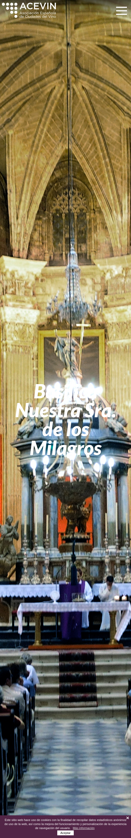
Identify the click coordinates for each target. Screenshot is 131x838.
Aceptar (66, 832)
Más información (84, 828)
